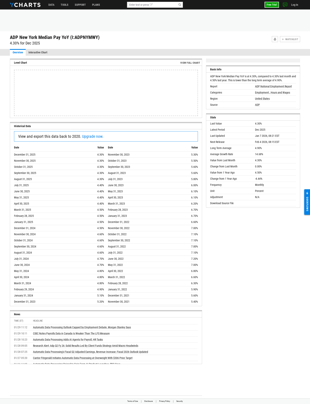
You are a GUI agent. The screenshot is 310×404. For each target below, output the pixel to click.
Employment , (263, 92)
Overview (18, 52)
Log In (294, 4)
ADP (257, 104)
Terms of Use (132, 401)
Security (179, 401)
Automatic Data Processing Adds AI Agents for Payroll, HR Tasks (68, 339)
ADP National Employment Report (273, 86)
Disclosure (148, 401)
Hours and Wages (280, 92)
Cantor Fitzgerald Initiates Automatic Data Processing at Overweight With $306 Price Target (82, 358)
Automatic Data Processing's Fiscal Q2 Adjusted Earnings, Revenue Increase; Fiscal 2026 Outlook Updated (90, 351)
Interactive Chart (37, 52)
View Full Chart (190, 62)
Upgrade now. (92, 136)
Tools (64, 4)
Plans (96, 4)
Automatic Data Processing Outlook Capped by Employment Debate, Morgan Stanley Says (82, 327)
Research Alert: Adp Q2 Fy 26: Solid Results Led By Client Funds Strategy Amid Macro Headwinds (85, 345)
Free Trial (272, 4)
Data (51, 4)
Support (80, 4)
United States (262, 98)
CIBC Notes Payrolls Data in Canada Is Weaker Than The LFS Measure (71, 333)
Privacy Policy (164, 401)
